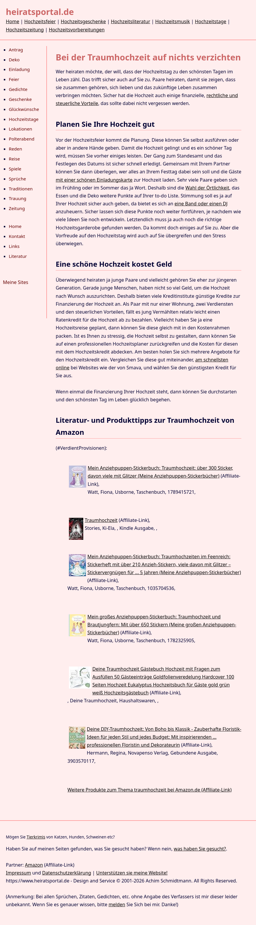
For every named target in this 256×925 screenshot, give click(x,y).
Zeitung (17, 208)
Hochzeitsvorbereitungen (76, 29)
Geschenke (20, 99)
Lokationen (20, 129)
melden (116, 904)
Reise (14, 159)
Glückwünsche (24, 109)
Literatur (18, 256)
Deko (14, 59)
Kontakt (17, 236)
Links (14, 246)
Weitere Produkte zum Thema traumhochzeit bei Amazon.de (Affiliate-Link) (149, 790)
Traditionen (21, 189)
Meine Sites (15, 282)
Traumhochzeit (101, 520)
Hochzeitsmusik (172, 21)
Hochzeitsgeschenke (83, 21)
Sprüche (17, 179)
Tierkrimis (36, 837)
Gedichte (18, 89)
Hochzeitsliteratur (130, 21)
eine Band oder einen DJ (201, 203)
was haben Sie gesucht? (200, 848)
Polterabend (21, 139)
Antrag (16, 50)
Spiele (15, 169)
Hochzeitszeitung (25, 29)
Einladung (19, 69)
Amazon (34, 865)
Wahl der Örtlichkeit (207, 188)
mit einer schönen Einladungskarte (94, 180)
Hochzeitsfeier (40, 21)
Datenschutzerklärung (66, 873)
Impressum (18, 873)
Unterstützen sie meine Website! (131, 873)
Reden (15, 149)
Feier (14, 79)
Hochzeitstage (210, 21)
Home (12, 21)
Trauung (17, 198)
